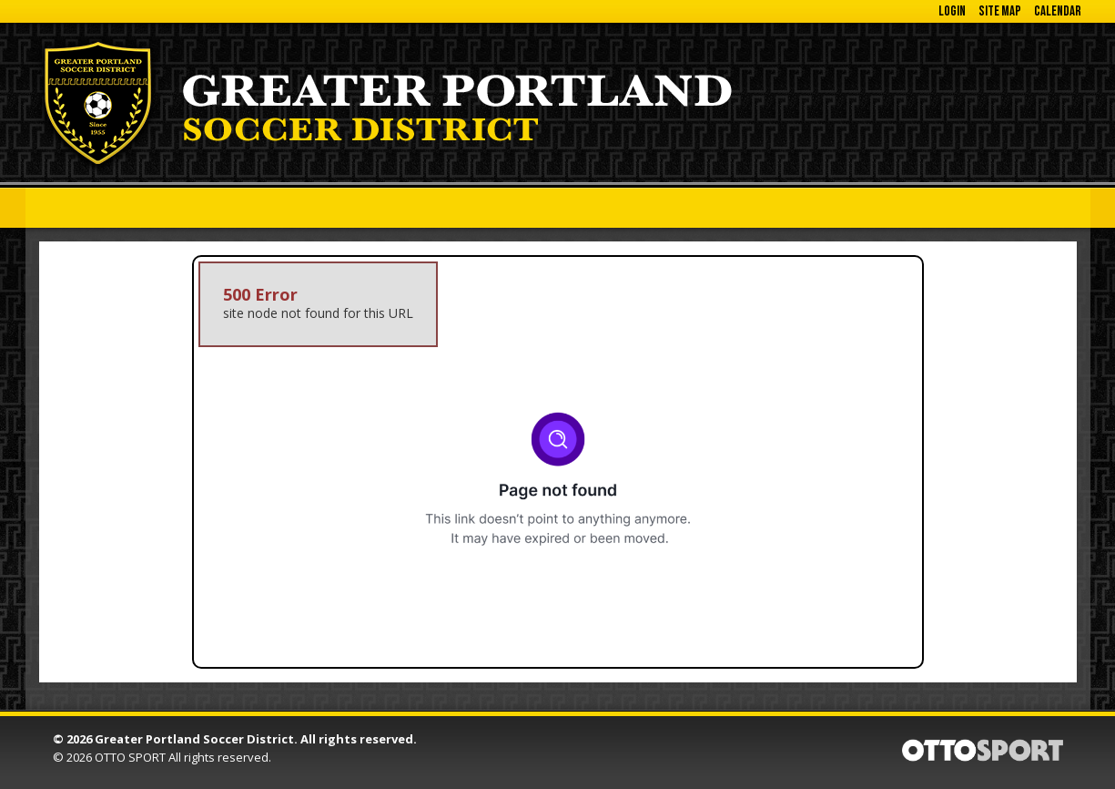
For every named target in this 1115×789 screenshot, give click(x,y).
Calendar (1057, 11)
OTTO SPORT (130, 757)
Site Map (999, 11)
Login (952, 11)
